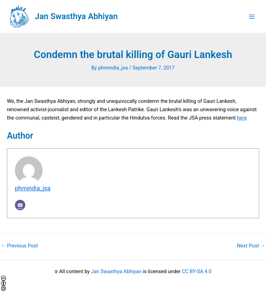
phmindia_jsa (33, 188)
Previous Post (19, 245)
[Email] (20, 205)
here (242, 118)
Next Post (251, 245)
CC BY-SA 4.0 (197, 271)
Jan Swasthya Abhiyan (76, 16)
